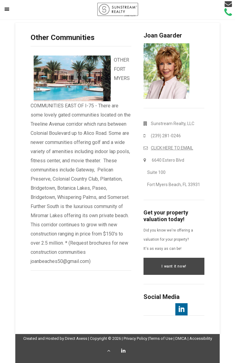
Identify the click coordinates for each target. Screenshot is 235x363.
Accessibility (200, 338)
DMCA (181, 338)
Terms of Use (161, 338)
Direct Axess (76, 338)
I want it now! (174, 266)
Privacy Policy (135, 338)
